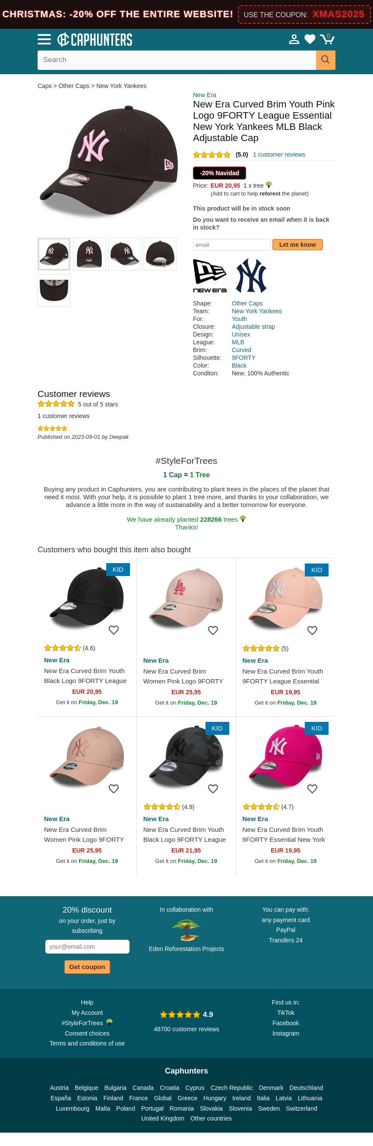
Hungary (214, 1098)
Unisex (241, 334)
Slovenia (240, 1108)
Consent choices (87, 1033)
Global (162, 1098)
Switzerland (301, 1108)
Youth (239, 318)
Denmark (271, 1087)
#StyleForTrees (87, 1022)
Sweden (269, 1108)
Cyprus (194, 1087)
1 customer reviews (279, 154)
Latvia (284, 1098)
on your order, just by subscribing (87, 920)
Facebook (285, 1023)
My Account (87, 1012)
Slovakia (211, 1108)
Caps (46, 85)
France (138, 1098)
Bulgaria (115, 1087)
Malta (102, 1108)
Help (87, 1002)
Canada (143, 1087)
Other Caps (74, 85)
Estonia (87, 1098)
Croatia (169, 1087)
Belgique (86, 1087)
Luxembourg (72, 1108)
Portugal (152, 1108)
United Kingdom (162, 1118)
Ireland (241, 1098)
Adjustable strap (253, 326)
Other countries (211, 1118)
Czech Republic (232, 1087)
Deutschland (306, 1087)
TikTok (285, 1012)
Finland (113, 1098)
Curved (241, 349)
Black (239, 365)
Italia (263, 1098)
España (61, 1098)
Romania (182, 1108)
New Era (204, 94)
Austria (59, 1087)
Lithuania (310, 1098)
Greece (187, 1098)
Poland (125, 1108)
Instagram (285, 1033)
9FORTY (244, 357)
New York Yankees (121, 85)
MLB (238, 342)
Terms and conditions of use (87, 1043)
